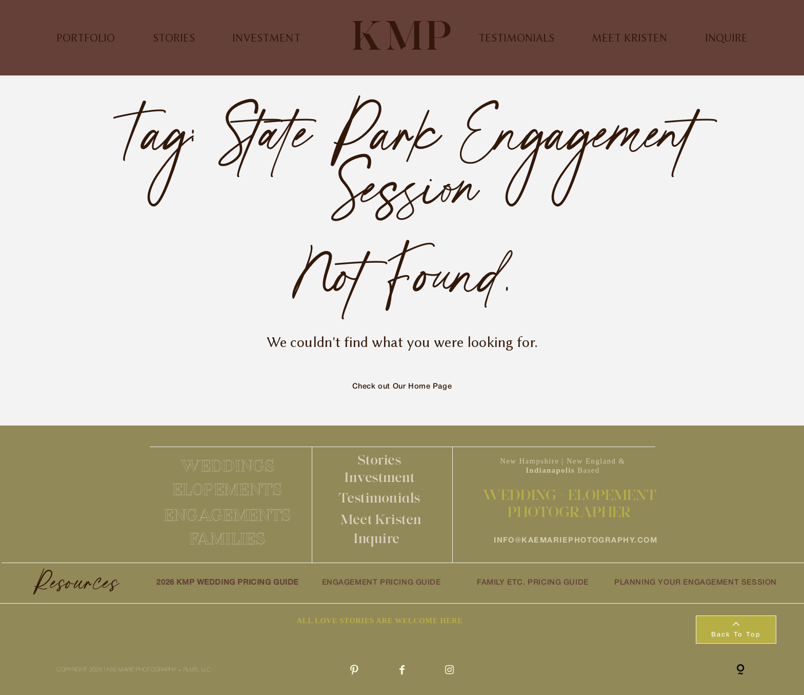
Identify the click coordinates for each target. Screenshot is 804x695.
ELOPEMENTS (227, 489)
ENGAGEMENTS (227, 515)
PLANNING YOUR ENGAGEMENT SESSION (695, 583)
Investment (380, 477)
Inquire (377, 538)
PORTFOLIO (85, 37)
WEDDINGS (227, 465)
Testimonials (380, 497)
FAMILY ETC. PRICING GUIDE (533, 583)
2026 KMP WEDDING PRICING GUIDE (227, 583)
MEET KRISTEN (629, 37)
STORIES (174, 37)
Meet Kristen (380, 519)
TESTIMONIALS (516, 37)
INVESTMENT (266, 37)
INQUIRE (726, 37)
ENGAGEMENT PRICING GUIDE (381, 583)
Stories (380, 459)
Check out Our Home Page (402, 386)
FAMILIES (227, 538)
